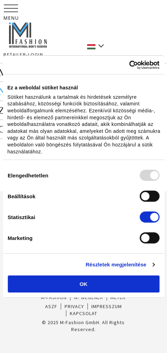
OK (83, 284)
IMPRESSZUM (106, 306)
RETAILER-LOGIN (23, 54)
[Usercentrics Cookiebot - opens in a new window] (129, 65)
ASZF (51, 306)
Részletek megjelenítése (116, 264)
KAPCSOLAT (83, 313)
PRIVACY (74, 306)
